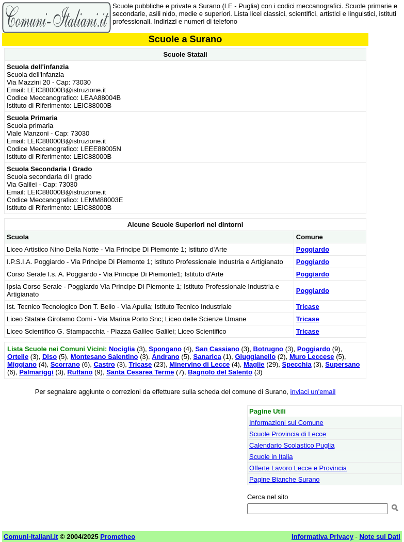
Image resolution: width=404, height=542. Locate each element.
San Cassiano (217, 349)
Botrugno (268, 349)
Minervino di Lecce (199, 364)
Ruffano (79, 372)
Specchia (297, 364)
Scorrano (65, 364)
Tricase (307, 306)
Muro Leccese (311, 356)
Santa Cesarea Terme (140, 372)
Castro (104, 364)
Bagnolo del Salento (220, 372)
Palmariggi (36, 372)
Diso (49, 356)
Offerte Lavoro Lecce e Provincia (298, 468)
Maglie (254, 364)
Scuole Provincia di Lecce (287, 434)
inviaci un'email (313, 392)
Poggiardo (312, 249)
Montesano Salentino (104, 356)
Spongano (165, 349)
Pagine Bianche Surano (284, 479)
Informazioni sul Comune (286, 422)
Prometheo (117, 536)
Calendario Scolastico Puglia (291, 445)
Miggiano (22, 364)
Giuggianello (255, 356)
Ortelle (17, 356)
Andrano (165, 356)
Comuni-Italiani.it (31, 536)
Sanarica (207, 356)
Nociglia (122, 349)
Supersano (342, 364)
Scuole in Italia (271, 457)
